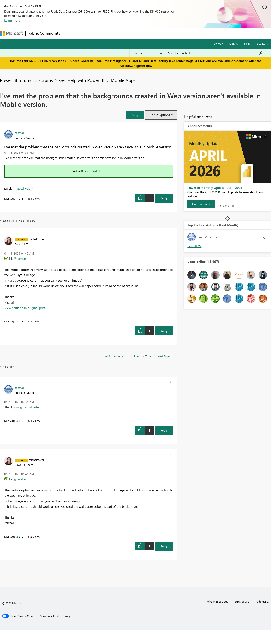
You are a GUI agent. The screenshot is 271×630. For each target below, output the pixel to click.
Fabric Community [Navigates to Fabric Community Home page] (44, 33)
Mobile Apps (123, 80)
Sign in (233, 43)
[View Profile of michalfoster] (36, 239)
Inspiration (88, 33)
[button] (135, 115)
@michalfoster (29, 407)
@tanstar (20, 258)
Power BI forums (16, 80)
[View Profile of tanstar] (19, 133)
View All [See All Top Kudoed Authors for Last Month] (194, 246)
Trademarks (261, 601)
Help (247, 43)
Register (218, 43)
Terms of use (241, 601)
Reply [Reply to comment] (163, 331)
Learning (160, 33)
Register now (143, 65)
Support (178, 33)
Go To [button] (261, 44)
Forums (70, 33)
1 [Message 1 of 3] (17, 198)
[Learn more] (201, 204)
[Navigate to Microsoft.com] (11, 33)
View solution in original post (24, 308)
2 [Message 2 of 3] (17, 321)
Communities (125, 33)
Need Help (23, 188)
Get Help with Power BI (81, 80)
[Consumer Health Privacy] (55, 616)
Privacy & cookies (217, 601)
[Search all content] (216, 53)
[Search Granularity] (147, 53)
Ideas (106, 33)
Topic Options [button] (160, 115)
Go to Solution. (94, 171)
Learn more (12, 20)
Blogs (143, 33)
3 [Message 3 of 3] (17, 420)
